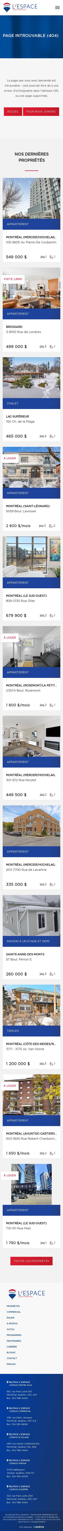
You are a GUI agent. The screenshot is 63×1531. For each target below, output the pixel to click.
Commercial (14, 1312)
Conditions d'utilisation (47, 1519)
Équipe (10, 1318)
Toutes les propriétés (31, 1261)
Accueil (13, 112)
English (11, 1364)
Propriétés (13, 1306)
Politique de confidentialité (18, 1519)
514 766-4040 (20, 1476)
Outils (10, 1329)
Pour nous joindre (41, 112)
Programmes (14, 1335)
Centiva (38, 1527)
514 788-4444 (20, 1398)
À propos (12, 1324)
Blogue (11, 1353)
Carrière (12, 1347)
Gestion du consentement (32, 1522)
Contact (12, 1358)
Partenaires (14, 1341)
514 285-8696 (20, 1424)
